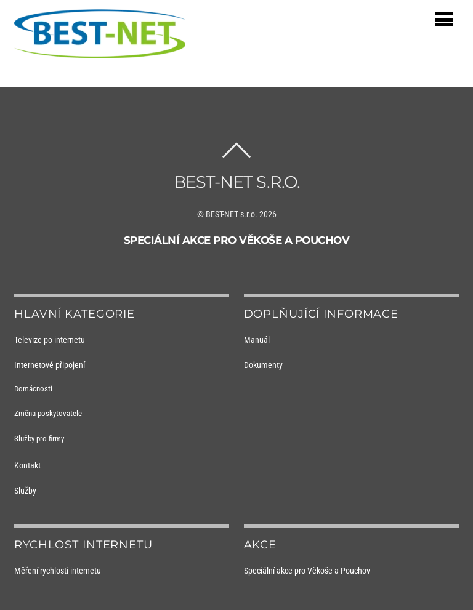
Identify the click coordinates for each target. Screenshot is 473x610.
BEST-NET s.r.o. (231, 214)
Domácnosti (33, 388)
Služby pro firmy (39, 438)
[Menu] (444, 19)
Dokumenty (263, 365)
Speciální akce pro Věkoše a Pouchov (237, 240)
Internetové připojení (49, 365)
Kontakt (27, 465)
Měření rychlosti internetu (57, 571)
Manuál (257, 340)
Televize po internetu (49, 340)
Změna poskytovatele (48, 413)
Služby (25, 491)
